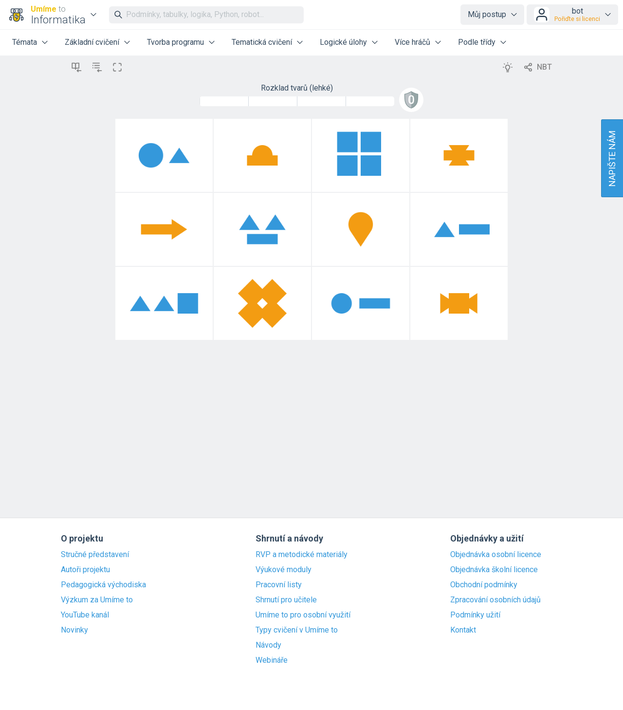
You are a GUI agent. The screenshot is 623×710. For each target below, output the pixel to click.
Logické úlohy (343, 42)
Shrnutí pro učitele (286, 600)
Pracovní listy (279, 584)
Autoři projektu (85, 569)
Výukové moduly (284, 569)
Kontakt (463, 630)
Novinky (74, 630)
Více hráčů (412, 42)
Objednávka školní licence (494, 569)
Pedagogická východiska (103, 584)
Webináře (272, 660)
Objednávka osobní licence (495, 554)
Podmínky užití (475, 615)
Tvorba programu (175, 42)
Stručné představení (95, 554)
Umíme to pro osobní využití (303, 615)
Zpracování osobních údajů (495, 600)
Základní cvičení (92, 42)
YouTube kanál (85, 615)
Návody (268, 645)
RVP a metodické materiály (302, 554)
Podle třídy (476, 42)
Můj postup (487, 14)
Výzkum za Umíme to (97, 600)
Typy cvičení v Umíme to (297, 630)
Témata (24, 42)
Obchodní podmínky (483, 584)
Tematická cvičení (262, 42)
